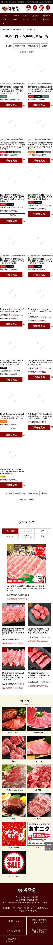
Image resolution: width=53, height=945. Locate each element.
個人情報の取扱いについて (13, 940)
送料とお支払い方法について (40, 921)
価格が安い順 (20, 45)
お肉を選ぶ (4, 19)
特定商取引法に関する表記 (39, 931)
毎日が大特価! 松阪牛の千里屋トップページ (15, 30)
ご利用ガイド (13, 921)
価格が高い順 (33, 45)
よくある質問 (13, 930)
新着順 (44, 45)
